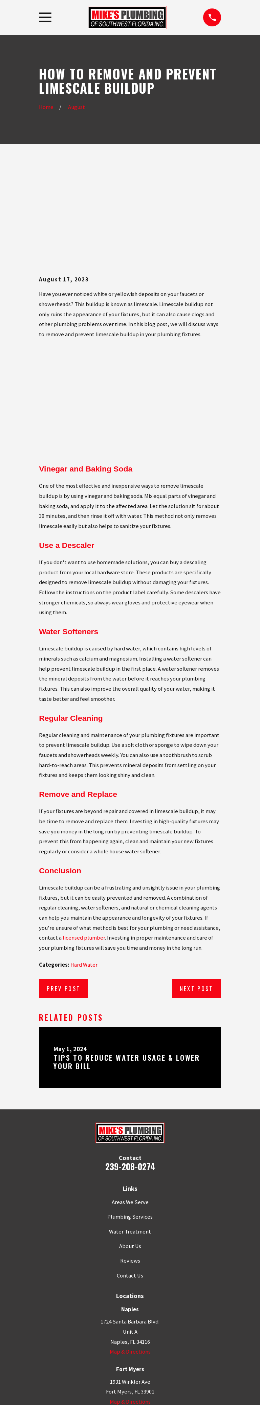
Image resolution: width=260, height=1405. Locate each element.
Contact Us (130, 1183)
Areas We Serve (130, 1110)
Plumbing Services (130, 1124)
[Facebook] (130, 1342)
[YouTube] (161, 1342)
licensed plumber (84, 845)
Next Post (196, 896)
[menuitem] (47, 1390)
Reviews (130, 1168)
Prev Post (63, 896)
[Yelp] (114, 1342)
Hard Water (84, 872)
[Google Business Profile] (99, 1342)
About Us (130, 1154)
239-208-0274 (130, 1074)
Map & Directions (130, 1259)
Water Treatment (130, 1139)
